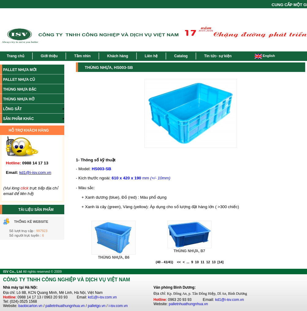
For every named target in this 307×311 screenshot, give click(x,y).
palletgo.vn (97, 306)
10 (197, 262)
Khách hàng (117, 56)
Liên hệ (151, 56)
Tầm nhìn (82, 56)
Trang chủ (15, 56)
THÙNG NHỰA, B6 (113, 257)
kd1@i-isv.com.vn (102, 297)
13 (213, 262)
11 (202, 262)
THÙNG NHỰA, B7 (189, 251)
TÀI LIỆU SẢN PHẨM (36, 210)
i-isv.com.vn (118, 306)
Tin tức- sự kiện (217, 56)
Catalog (181, 56)
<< (179, 262)
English (265, 56)
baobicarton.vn (30, 306)
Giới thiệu (49, 56)
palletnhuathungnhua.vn (65, 306)
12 (208, 262)
